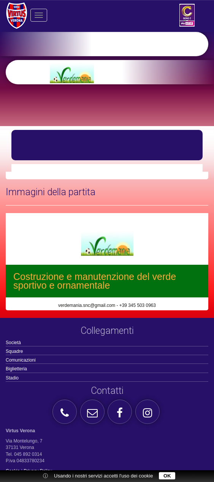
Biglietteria (16, 368)
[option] (119, 72)
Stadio (12, 378)
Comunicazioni (21, 360)
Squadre (14, 351)
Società (13, 342)
